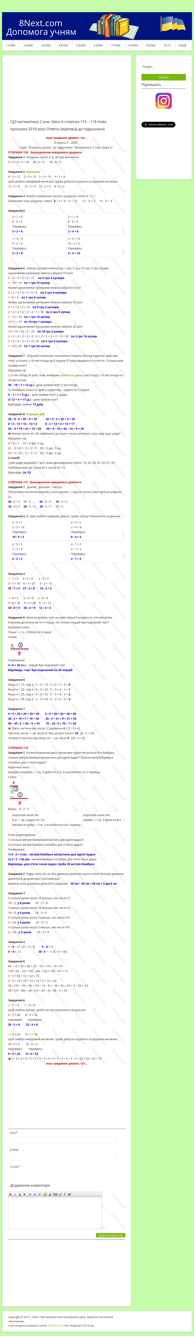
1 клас (11, 45)
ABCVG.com (54, 1325)
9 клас (151, 45)
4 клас (63, 45)
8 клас (133, 45)
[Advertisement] (66, 89)
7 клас (116, 45)
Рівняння (33, 172)
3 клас (46, 45)
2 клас (28, 45)
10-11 (167, 45)
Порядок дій (35, 414)
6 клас (98, 45)
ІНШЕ (182, 45)
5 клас (81, 45)
